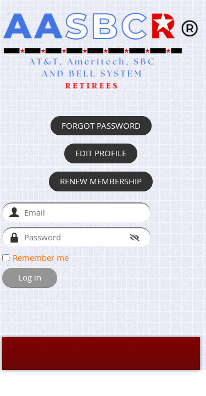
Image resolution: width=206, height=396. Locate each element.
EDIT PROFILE (100, 152)
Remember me (41, 257)
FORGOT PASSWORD (101, 125)
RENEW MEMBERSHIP (101, 180)
